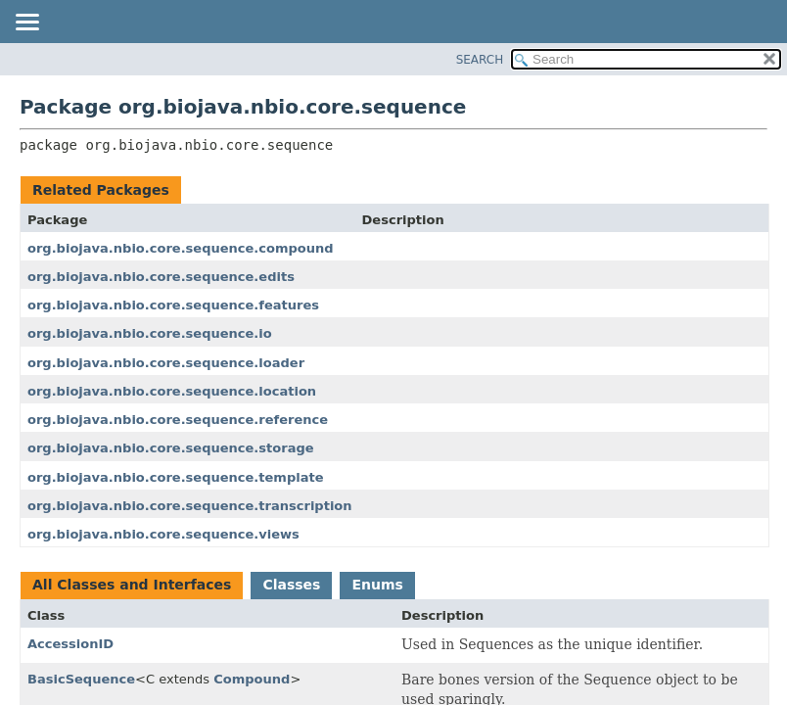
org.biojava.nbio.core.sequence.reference (177, 419)
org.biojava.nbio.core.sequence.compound (180, 248)
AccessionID (70, 643)
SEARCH (480, 60)
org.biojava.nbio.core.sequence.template (175, 477)
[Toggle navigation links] (26, 23)
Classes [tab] (291, 584)
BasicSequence (81, 679)
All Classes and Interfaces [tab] (131, 584)
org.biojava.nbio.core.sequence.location (171, 391)
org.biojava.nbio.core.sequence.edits (161, 276)
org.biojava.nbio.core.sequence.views (163, 534)
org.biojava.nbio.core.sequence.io (149, 333)
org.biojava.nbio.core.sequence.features (173, 305)
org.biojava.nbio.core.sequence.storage (170, 448)
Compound (251, 679)
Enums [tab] (376, 584)
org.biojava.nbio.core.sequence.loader (165, 362)
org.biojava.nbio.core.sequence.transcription (189, 505)
